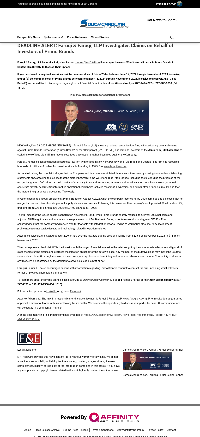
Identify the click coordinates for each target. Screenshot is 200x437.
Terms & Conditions (102, 429)
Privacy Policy (155, 429)
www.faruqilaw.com (115, 166)
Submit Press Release (75, 429)
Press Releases (77, 37)
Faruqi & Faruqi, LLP (85, 145)
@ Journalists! (53, 37)
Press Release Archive (47, 429)
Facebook (75, 291)
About (27, 429)
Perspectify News (28, 37)
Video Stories (100, 37)
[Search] (172, 37)
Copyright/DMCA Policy (130, 429)
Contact (171, 429)
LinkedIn (51, 291)
